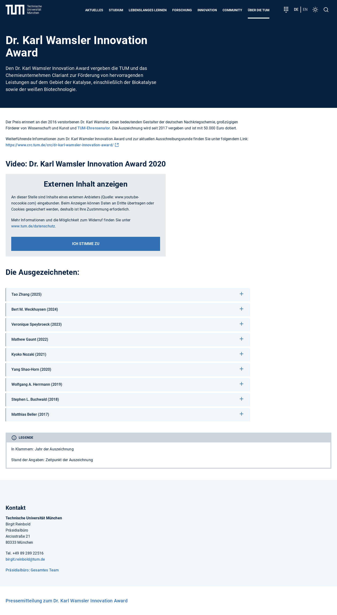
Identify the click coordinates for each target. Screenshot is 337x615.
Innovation (207, 10)
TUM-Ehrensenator (93, 128)
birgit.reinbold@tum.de (25, 559)
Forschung (182, 10)
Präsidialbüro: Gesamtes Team (32, 570)
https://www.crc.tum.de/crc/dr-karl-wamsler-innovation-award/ (60, 145)
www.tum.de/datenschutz (33, 226)
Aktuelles (94, 10)
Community (232, 10)
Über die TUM (258, 10)
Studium (116, 10)
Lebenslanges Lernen (148, 10)
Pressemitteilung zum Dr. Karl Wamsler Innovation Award (67, 601)
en (305, 9)
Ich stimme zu (85, 243)
